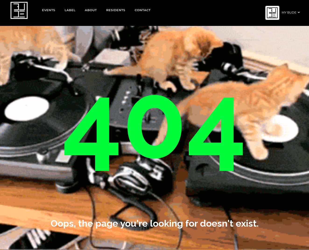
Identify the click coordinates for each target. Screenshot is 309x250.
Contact (143, 10)
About (91, 10)
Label (70, 10)
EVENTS (48, 10)
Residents (115, 10)
